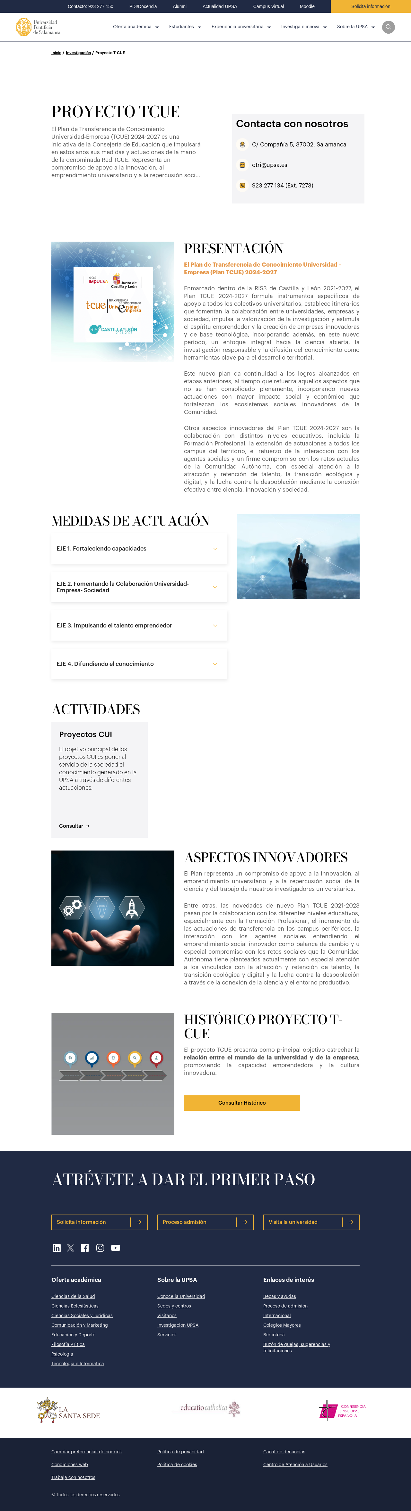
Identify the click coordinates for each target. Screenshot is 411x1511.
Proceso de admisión (285, 1306)
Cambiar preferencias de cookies (86, 1452)
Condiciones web (69, 1465)
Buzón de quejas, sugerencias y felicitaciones (296, 1347)
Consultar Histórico (242, 1103)
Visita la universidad (311, 1222)
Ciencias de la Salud (73, 1296)
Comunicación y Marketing (79, 1325)
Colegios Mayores (282, 1325)
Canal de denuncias (284, 1452)
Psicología (62, 1354)
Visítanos (167, 1316)
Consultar (74, 826)
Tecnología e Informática (77, 1364)
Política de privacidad (180, 1452)
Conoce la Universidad (181, 1296)
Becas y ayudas (279, 1296)
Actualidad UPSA (220, 6)
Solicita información (370, 6)
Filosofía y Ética (68, 1344)
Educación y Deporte (73, 1335)
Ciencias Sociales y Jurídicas (82, 1316)
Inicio (56, 53)
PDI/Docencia (143, 6)
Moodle (307, 6)
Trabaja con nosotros (73, 1477)
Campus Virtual (268, 6)
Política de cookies (177, 1465)
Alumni (180, 6)
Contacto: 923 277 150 (90, 6)
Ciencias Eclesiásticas (75, 1306)
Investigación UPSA (177, 1325)
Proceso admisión (205, 1222)
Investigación (78, 53)
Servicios (167, 1335)
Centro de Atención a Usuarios (295, 1465)
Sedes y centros (174, 1306)
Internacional (277, 1316)
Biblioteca (274, 1335)
